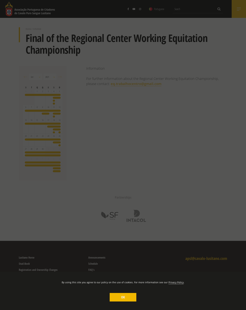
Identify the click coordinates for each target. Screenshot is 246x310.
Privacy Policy (176, 282)
